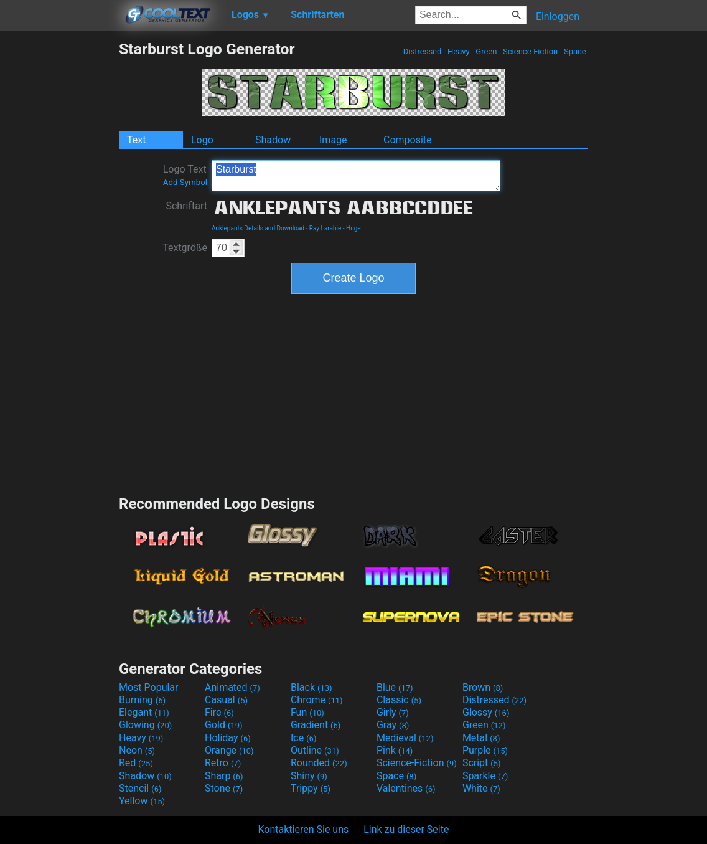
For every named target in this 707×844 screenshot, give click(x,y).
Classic (399, 700)
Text (136, 140)
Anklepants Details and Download (258, 228)
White (481, 788)
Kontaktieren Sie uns (303, 829)
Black (311, 687)
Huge (353, 228)
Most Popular (149, 687)
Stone (224, 788)
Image (333, 140)
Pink (395, 750)
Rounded (319, 763)
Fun (307, 712)
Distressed (422, 51)
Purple (485, 750)
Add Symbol (185, 182)
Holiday (228, 738)
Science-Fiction (530, 51)
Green (486, 51)
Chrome (317, 700)
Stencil (140, 788)
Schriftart (186, 206)
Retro (223, 763)
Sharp (224, 776)
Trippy (310, 788)
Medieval (405, 738)
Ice (303, 738)
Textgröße (184, 248)
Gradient (315, 725)
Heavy (459, 51)
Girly (393, 712)
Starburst (356, 175)
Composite (407, 140)
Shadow (273, 140)
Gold (224, 725)
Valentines (406, 788)
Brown (482, 687)
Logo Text (185, 175)
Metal (481, 738)
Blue (395, 687)
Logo (202, 140)
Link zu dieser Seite (406, 829)
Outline (315, 750)
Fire (219, 712)
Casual (226, 700)
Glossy (486, 712)
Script (481, 763)
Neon (137, 750)
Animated (232, 687)
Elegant (144, 712)
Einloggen (557, 16)
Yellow (142, 801)
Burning (142, 700)
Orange (229, 750)
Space (575, 51)
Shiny (309, 776)
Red (136, 763)
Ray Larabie (325, 228)
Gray (393, 725)
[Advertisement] (59, 227)
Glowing (145, 725)
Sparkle (485, 776)
